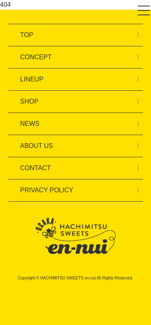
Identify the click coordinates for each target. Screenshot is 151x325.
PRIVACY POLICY (46, 190)
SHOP (29, 101)
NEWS (29, 123)
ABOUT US (36, 145)
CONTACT (35, 168)
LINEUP (31, 79)
